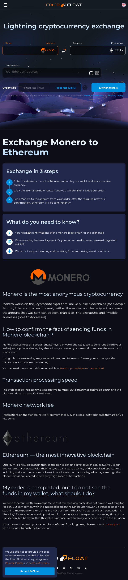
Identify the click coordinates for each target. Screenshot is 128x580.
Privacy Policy (115, 95)
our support (112, 524)
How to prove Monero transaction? (82, 368)
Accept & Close (29, 571)
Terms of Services (93, 95)
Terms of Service (39, 563)
